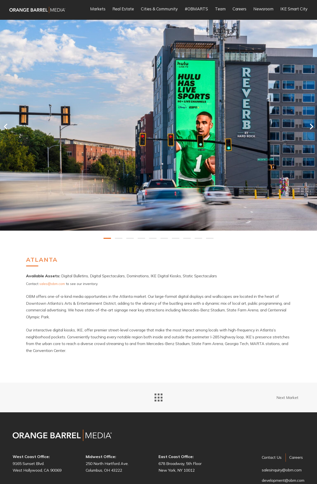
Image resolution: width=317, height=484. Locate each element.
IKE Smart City (294, 9)
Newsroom (263, 9)
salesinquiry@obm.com (282, 469)
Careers (239, 9)
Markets (98, 9)
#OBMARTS (196, 9)
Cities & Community (159, 9)
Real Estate (123, 9)
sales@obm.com (52, 274)
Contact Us (272, 457)
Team (220, 9)
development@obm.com (283, 480)
